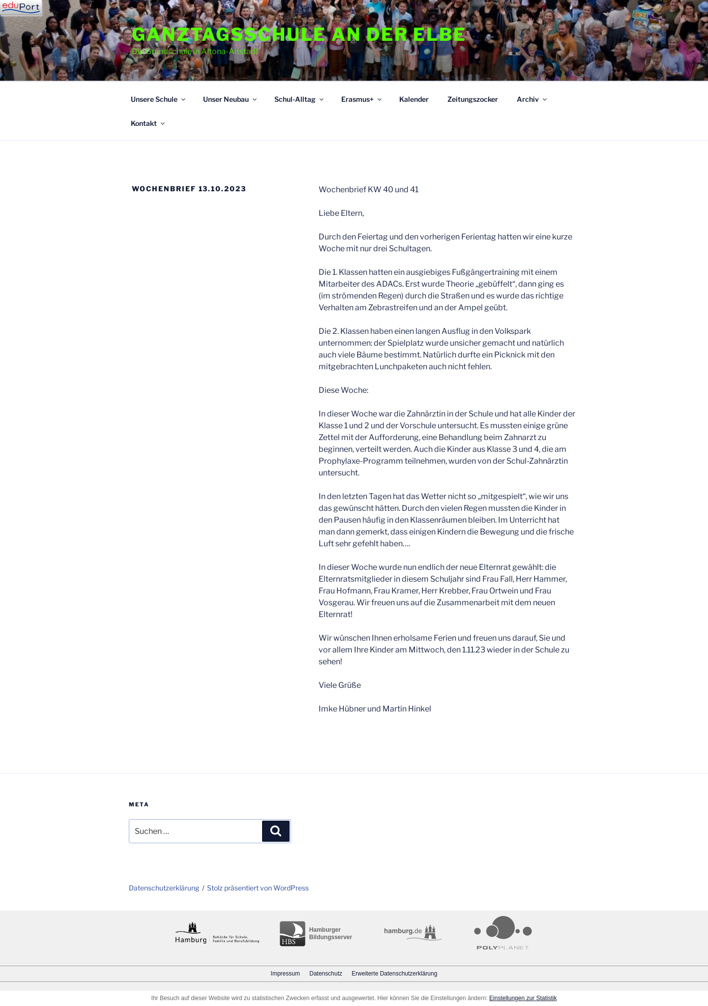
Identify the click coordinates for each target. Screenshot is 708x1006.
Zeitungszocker (472, 99)
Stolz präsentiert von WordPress (258, 888)
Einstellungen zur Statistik (523, 998)
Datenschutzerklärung (164, 888)
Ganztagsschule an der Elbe (299, 34)
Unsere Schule (159, 99)
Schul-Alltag (299, 99)
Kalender (414, 99)
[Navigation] (21, 7)
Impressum (285, 973)
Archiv (532, 99)
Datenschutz (325, 973)
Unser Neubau (230, 99)
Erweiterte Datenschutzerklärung (394, 973)
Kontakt (148, 123)
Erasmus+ (362, 99)
